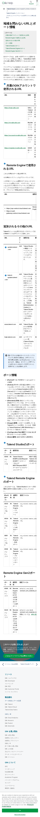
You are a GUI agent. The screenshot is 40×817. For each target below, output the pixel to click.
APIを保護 (34, 614)
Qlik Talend (8, 704)
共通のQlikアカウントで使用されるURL (17, 35)
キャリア (7, 783)
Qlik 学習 (8, 686)
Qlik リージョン (10, 757)
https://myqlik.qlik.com (12, 123)
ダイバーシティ (10, 774)
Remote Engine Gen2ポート (14, 51)
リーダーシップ (10, 769)
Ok (20, 810)
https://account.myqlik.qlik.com (15, 135)
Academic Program (11, 777)
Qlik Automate (9, 726)
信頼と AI (8, 743)
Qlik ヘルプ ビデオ (11, 678)
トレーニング (9, 683)
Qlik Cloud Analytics (11, 718)
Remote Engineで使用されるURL (16, 38)
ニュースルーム (10, 785)
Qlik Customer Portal (12, 689)
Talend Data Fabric (11, 709)
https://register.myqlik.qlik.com (15, 148)
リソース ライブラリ (11, 692)
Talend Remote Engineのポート (15, 48)
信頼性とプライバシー (12, 740)
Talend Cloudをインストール (14, 13)
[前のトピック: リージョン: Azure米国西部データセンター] (10, 664)
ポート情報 (9, 43)
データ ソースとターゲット (13, 754)
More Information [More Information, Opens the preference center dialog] (19, 814)
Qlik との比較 (9, 749)
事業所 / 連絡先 (9, 788)
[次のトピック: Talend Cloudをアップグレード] (29, 664)
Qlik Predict (9, 723)
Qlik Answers (9, 720)
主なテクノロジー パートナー (14, 751)
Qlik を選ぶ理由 (10, 735)
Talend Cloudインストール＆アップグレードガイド (21, 9)
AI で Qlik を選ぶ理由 (11, 746)
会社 (6, 766)
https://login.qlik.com (11, 108)
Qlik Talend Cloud (11, 707)
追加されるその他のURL (13, 40)
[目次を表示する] (3, 9)
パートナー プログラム (12, 780)
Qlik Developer (10, 681)
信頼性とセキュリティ (12, 738)
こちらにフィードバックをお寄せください (18, 656)
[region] (20, 804)
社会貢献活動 (9, 772)
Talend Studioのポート (13, 46)
